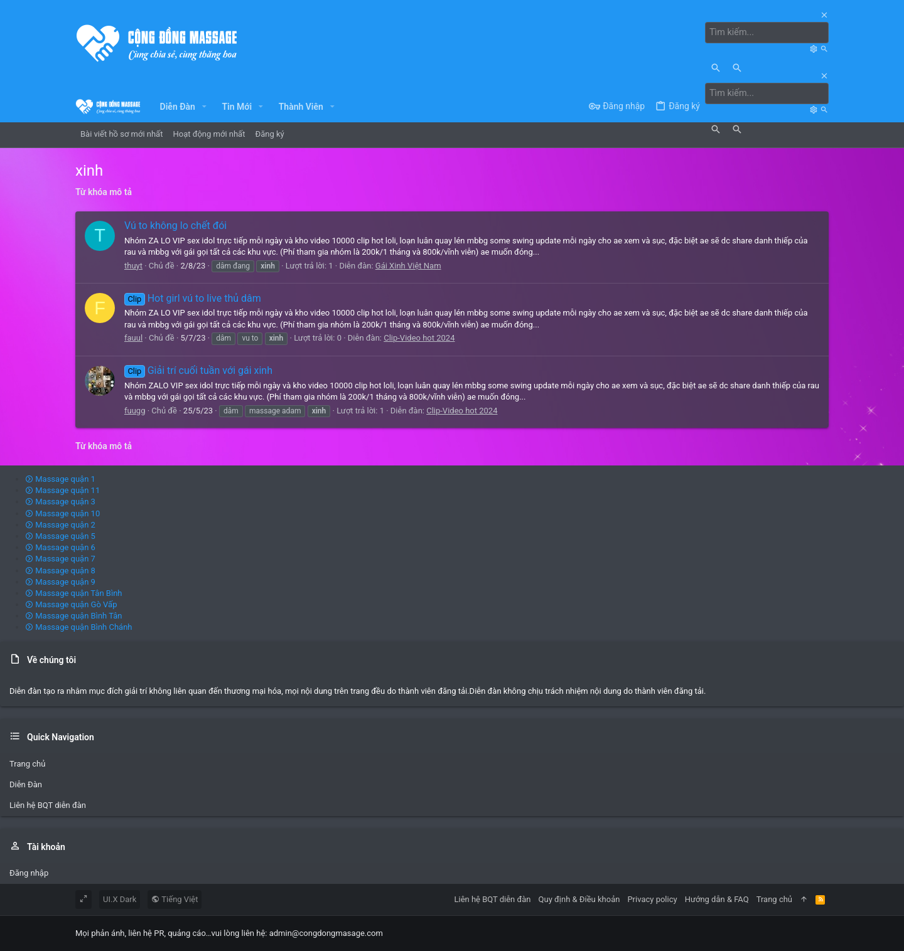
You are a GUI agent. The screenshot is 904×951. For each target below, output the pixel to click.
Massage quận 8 (60, 570)
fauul (133, 337)
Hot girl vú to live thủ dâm (192, 298)
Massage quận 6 (60, 547)
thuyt (133, 265)
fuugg (134, 410)
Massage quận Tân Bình (73, 593)
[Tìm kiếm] (768, 32)
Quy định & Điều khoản (579, 899)
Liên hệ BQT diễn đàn (47, 805)
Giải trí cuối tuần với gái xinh (198, 370)
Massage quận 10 (62, 513)
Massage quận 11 (62, 490)
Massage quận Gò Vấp (71, 604)
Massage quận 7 (60, 558)
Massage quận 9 (60, 581)
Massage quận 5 (60, 536)
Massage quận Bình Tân (73, 615)
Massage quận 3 (60, 501)
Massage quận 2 (60, 524)
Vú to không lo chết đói (175, 225)
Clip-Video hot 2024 (419, 337)
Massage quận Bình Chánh (78, 627)
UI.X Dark (119, 899)
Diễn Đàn (25, 784)
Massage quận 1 (60, 479)
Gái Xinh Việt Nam (408, 265)
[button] (204, 106)
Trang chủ (27, 763)
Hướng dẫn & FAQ (717, 899)
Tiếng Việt (174, 899)
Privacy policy (652, 899)
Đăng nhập (28, 873)
